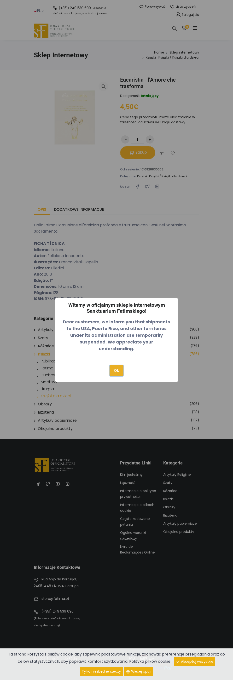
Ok (116, 370)
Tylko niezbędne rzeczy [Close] (101, 671)
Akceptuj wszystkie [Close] (194, 661)
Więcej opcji (138, 671)
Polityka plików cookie (149, 661)
